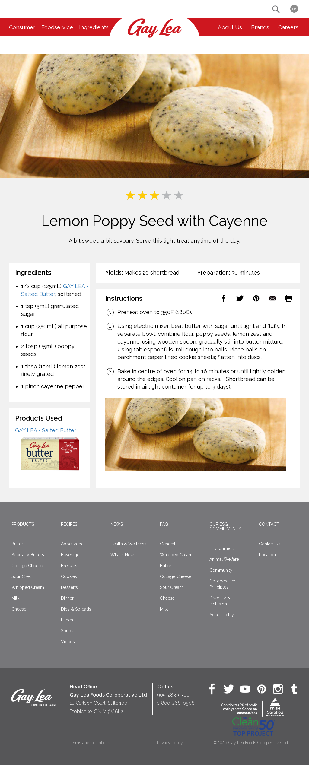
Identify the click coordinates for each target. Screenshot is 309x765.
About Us (230, 27)
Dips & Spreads (76, 609)
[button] (276, 9)
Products (22, 524)
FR (294, 9)
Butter (17, 543)
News (116, 524)
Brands (260, 27)
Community (220, 570)
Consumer (22, 27)
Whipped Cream (27, 587)
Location (267, 554)
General (167, 543)
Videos (68, 641)
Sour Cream (23, 576)
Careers (288, 27)
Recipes (69, 524)
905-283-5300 (173, 695)
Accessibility (221, 614)
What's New (122, 554)
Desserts (69, 587)
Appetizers (71, 543)
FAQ (164, 524)
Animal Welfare (224, 559)
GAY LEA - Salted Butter (45, 430)
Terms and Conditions (89, 742)
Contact (269, 524)
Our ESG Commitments (225, 526)
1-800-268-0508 (176, 703)
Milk (15, 598)
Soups (67, 630)
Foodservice (57, 27)
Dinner (67, 598)
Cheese (18, 609)
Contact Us (269, 543)
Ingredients (94, 27)
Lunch (67, 619)
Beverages (71, 554)
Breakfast (69, 565)
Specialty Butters (27, 554)
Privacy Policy (170, 742)
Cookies (69, 576)
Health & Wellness (128, 543)
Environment (221, 548)
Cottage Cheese (27, 565)
